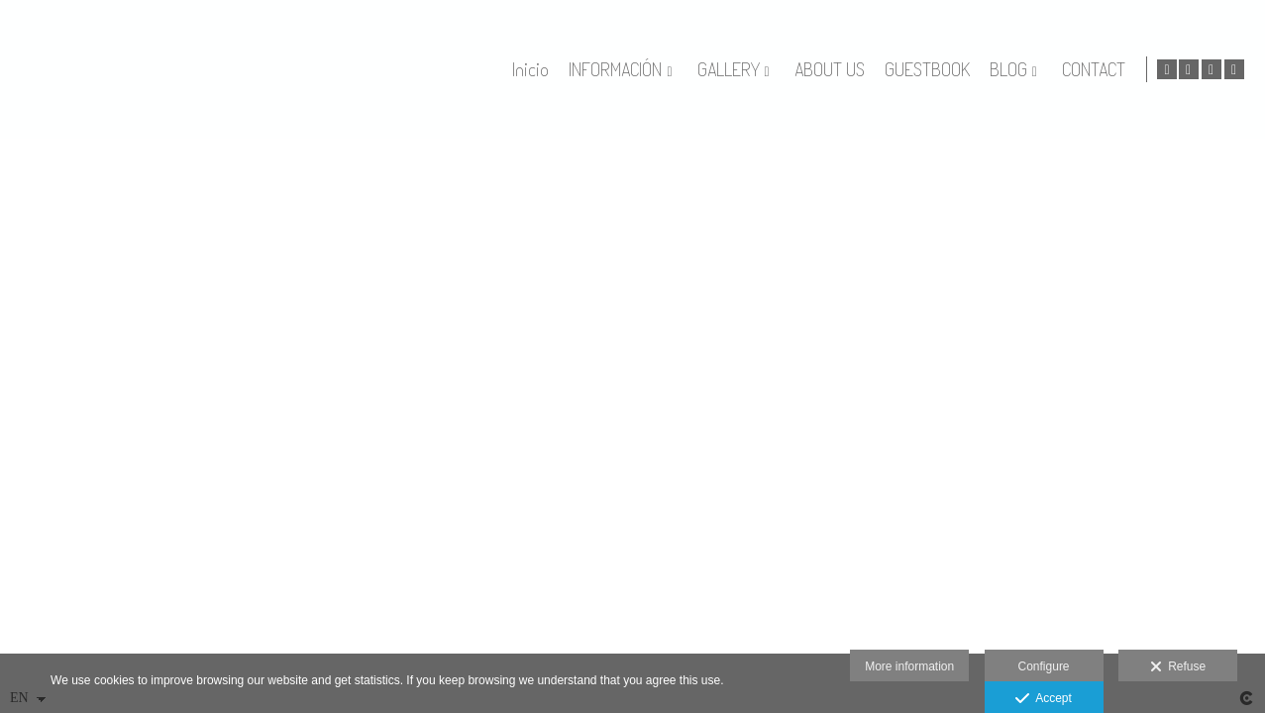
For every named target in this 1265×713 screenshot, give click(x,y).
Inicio (572, 69)
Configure (1044, 666)
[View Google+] (1189, 69)
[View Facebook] (1211, 69)
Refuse (1178, 667)
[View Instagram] (1234, 69)
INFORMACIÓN (656, 69)
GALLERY (769, 69)
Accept (1043, 699)
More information (909, 666)
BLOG (1049, 69)
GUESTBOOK (967, 69)
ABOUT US (870, 69)
